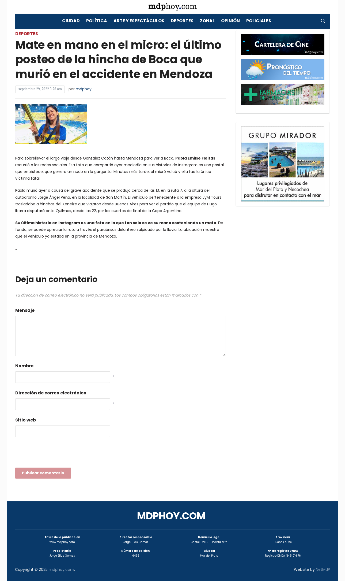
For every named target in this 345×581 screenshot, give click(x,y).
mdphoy (84, 89)
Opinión (230, 21)
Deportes (182, 21)
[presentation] (56, 453)
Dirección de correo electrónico (50, 393)
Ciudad (71, 21)
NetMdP (323, 569)
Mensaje (25, 310)
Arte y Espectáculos (138, 21)
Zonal (207, 21)
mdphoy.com (171, 516)
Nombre (24, 366)
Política (96, 21)
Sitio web (25, 420)
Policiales (258, 21)
